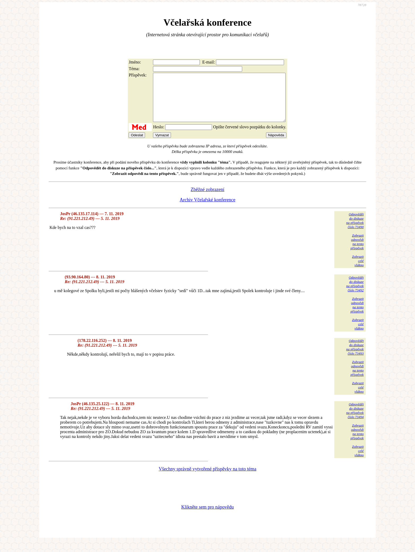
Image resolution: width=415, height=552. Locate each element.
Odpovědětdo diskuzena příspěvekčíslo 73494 (355, 420)
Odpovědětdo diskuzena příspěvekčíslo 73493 (355, 356)
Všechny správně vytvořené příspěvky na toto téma (207, 478)
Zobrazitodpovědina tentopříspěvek (357, 251)
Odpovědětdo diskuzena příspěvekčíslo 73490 (355, 230)
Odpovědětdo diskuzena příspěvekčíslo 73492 (355, 293)
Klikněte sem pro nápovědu (207, 516)
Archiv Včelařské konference (208, 209)
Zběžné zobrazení (207, 199)
